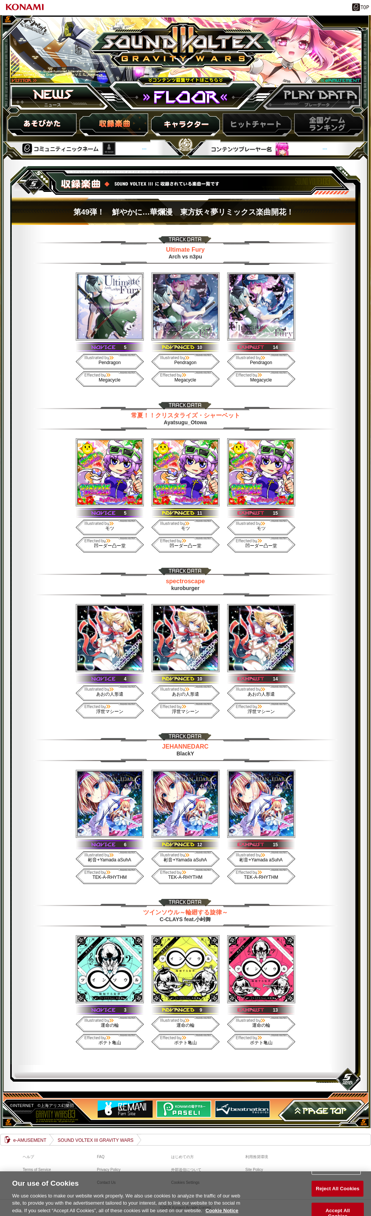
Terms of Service (37, 1170)
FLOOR (185, 97)
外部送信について (186, 1170)
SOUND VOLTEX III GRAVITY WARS (185, 54)
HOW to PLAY (42, 124)
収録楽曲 (114, 124)
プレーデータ (310, 97)
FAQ (100, 1157)
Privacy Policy (108, 1170)
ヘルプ (28, 1157)
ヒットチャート (256, 124)
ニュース (60, 97)
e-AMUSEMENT (29, 1140)
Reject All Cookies (337, 1193)
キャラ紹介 (185, 124)
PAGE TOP (322, 1110)
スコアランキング (327, 124)
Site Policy (254, 1170)
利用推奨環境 (256, 1157)
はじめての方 (182, 1157)
